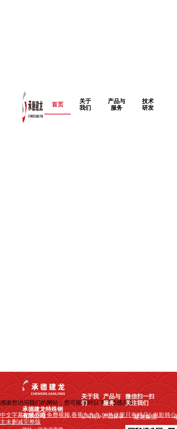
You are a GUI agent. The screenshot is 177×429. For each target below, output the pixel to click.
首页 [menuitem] (57, 104)
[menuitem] (85, 104)
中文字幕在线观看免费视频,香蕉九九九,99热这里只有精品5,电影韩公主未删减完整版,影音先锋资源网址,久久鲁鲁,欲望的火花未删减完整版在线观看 (87, 41)
